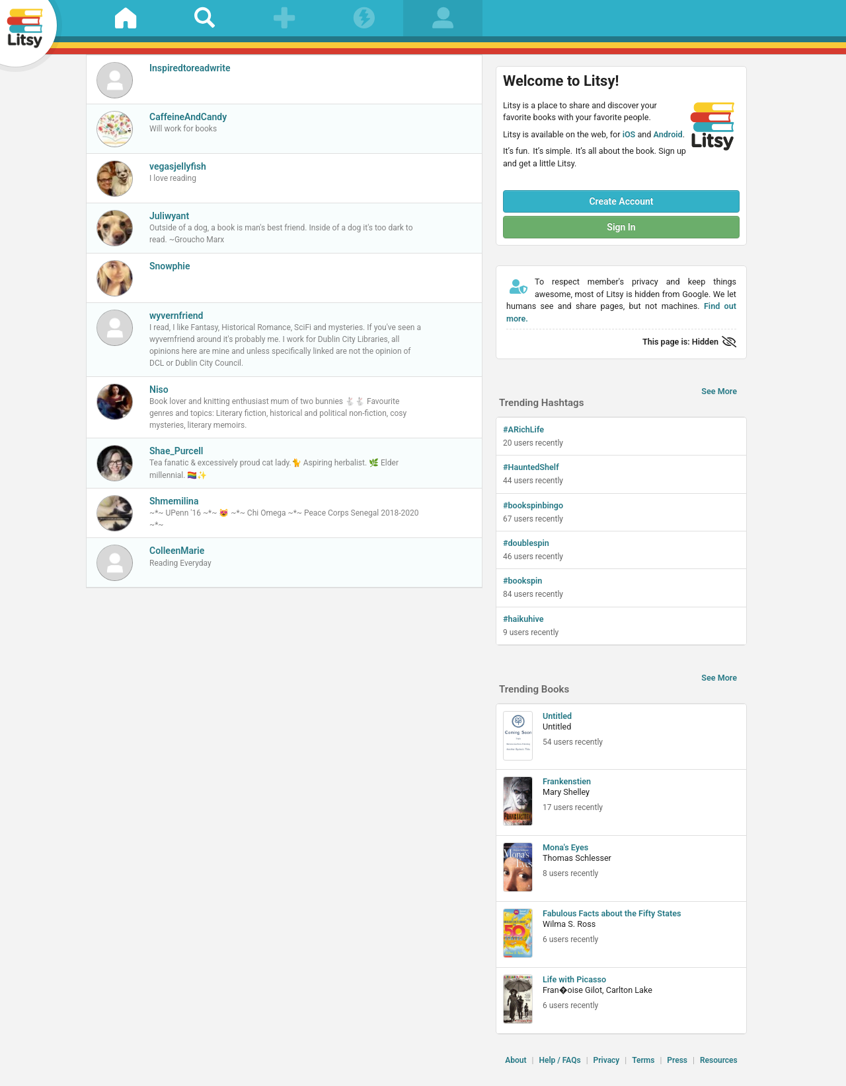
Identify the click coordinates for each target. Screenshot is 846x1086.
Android (667, 134)
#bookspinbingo (533, 505)
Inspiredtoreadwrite (189, 68)
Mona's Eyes (565, 847)
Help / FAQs (559, 1060)
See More (719, 391)
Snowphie (169, 266)
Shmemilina (173, 501)
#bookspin (522, 581)
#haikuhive (523, 619)
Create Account (621, 201)
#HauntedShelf (531, 467)
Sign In (621, 227)
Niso (159, 389)
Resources (719, 1060)
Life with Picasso (574, 979)
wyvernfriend (176, 315)
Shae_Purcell (176, 451)
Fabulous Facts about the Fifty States (612, 913)
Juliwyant (169, 216)
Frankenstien (567, 781)
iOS (629, 134)
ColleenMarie (176, 550)
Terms (643, 1060)
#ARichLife (523, 429)
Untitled (557, 716)
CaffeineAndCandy (188, 117)
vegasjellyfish (177, 166)
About (515, 1060)
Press (677, 1060)
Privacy (607, 1060)
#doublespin (526, 543)
